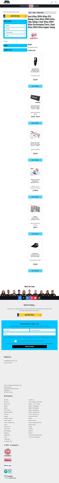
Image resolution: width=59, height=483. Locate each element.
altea (34, 13)
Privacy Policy (49, 343)
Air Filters (6, 402)
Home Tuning (7, 420)
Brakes (6, 406)
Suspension (7, 435)
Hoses (6, 424)
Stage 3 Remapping (34, 410)
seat (30, 13)
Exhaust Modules (8, 412)
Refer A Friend (32, 420)
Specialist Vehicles (33, 416)
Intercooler (7, 428)
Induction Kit (7, 426)
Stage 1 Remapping (34, 406)
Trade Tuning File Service (35, 422)
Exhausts (6, 414)
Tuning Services (8, 441)
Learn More (36, 6)
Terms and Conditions (34, 437)
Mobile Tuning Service (34, 412)
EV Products (7, 410)
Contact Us (31, 399)
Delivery (31, 431)
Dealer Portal (32, 424)
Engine (6, 408)
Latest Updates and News (35, 402)
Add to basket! (35, 86)
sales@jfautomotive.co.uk (10, 360)
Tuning (30, 426)
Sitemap (31, 428)
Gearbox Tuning (8, 418)
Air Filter (6, 399)
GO (25, 16)
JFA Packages (7, 431)
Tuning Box (7, 439)
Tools (5, 437)
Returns (31, 433)
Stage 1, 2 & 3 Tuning (34, 404)
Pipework (6, 433)
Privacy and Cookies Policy (35, 435)
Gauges (6, 416)
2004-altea (40, 13)
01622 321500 (8, 362)
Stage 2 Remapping (34, 408)
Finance (30, 418)
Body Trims (7, 404)
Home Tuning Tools (9, 422)
